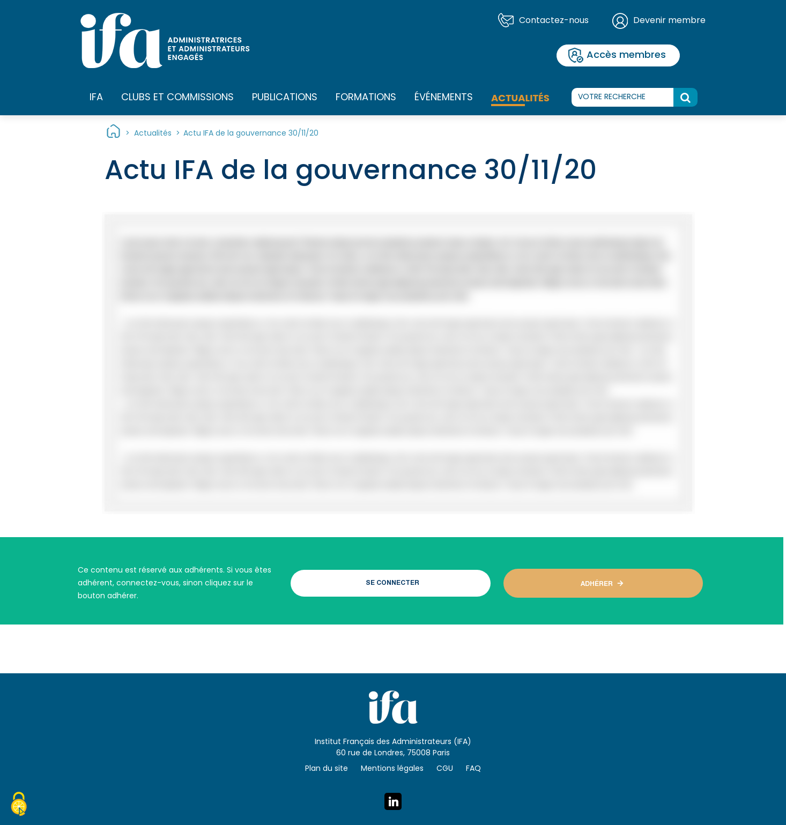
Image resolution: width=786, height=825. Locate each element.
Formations (366, 98)
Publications (284, 98)
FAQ (473, 769)
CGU (444, 769)
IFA (96, 98)
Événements (443, 98)
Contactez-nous (554, 21)
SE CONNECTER (392, 583)
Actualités (520, 98)
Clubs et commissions (177, 98)
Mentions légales (392, 769)
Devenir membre (669, 21)
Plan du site (326, 769)
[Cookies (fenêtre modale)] (19, 805)
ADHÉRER (597, 584)
